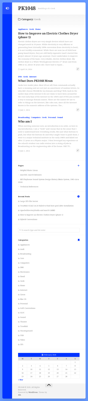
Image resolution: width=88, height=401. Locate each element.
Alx (19, 395)
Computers (36, 117)
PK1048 (27, 8)
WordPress (33, 392)
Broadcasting (24, 117)
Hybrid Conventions (28, 219)
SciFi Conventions (27, 308)
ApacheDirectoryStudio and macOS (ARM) (37, 210)
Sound (60, 117)
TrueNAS (24, 326)
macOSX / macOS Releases (31, 175)
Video (22, 340)
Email (22, 276)
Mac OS (23, 299)
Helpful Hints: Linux (29, 170)
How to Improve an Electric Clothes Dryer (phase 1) (41, 215)
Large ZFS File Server (29, 201)
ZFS (21, 344)
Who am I (25, 121)
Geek (31, 29)
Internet (32, 77)
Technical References (29, 187)
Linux (22, 295)
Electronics (25, 272)
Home (38, 29)
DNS (20, 77)
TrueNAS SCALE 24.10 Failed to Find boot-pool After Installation (47, 206)
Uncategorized (26, 331)
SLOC (22, 313)
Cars (22, 258)
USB (22, 335)
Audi (22, 249)
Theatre (23, 322)
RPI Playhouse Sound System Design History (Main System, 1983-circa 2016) (48, 180)
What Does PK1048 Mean (35, 81)
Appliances (23, 29)
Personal (52, 117)
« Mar (20, 380)
